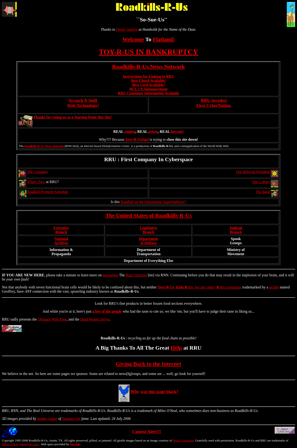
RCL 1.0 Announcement (148, 89)
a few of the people (107, 311)
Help (176, 348)
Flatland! (164, 39)
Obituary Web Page (52, 319)
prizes (153, 132)
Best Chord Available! (148, 81)
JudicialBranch (235, 230)
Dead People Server (95, 319)
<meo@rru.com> (29, 444)
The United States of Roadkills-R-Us (148, 215)
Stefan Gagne (47, 419)
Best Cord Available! (148, 85)
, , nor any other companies (199, 287)
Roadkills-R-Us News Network (148, 67)
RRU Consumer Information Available (148, 93)
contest (130, 132)
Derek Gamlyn (127, 29)
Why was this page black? (148, 391)
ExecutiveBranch (61, 230)
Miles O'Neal (10, 444)
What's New (36, 182)
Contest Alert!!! (146, 431)
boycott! (177, 132)
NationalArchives (61, 241)
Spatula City (71, 419)
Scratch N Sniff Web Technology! (83, 103)
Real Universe (136, 275)
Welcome (133, 39)
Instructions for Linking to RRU (148, 76)
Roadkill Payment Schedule (47, 192)
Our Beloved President (253, 172)
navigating (110, 275)
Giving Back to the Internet (148, 364)
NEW (28, 275)
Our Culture (261, 182)
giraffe (274, 287)
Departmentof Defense (148, 241)
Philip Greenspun (183, 440)
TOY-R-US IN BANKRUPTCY (148, 52)
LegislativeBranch (148, 230)
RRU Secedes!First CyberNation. (214, 103)
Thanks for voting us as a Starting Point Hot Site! (72, 117)
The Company (37, 172)
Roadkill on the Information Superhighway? (153, 202)
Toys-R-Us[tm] (137, 139)
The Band (262, 192)
